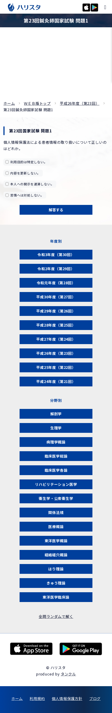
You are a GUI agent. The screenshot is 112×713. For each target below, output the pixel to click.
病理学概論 (56, 442)
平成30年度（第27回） (56, 297)
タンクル (68, 674)
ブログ (95, 698)
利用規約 (37, 698)
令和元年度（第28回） (56, 282)
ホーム (9, 103)
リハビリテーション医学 (56, 484)
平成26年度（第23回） (79, 103)
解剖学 (56, 413)
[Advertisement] (56, 66)
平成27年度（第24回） (56, 339)
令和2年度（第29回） (56, 268)
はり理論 (56, 569)
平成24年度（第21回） (56, 381)
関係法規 (56, 512)
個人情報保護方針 (67, 698)
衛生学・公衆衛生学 (56, 498)
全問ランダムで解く (56, 616)
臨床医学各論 (56, 470)
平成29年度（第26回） (56, 311)
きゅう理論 (56, 583)
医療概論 (56, 526)
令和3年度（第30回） (56, 254)
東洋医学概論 (56, 540)
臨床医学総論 (56, 456)
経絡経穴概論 (56, 554)
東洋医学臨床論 (56, 597)
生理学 (56, 428)
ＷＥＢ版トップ (37, 103)
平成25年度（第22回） (56, 367)
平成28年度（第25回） (56, 325)
